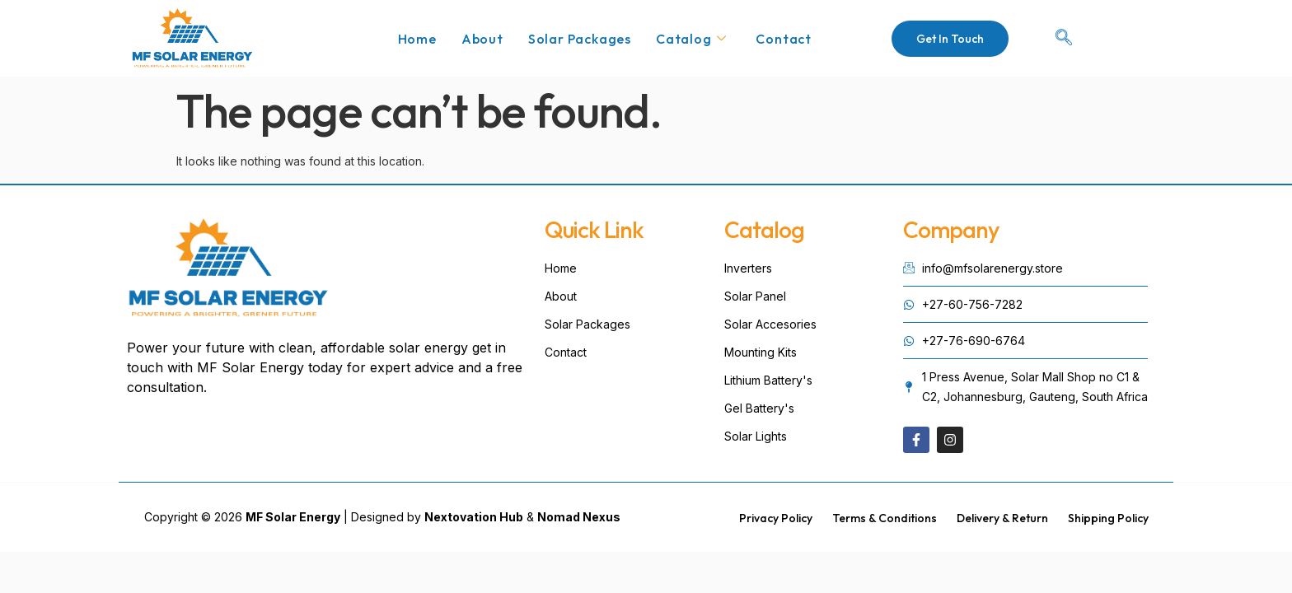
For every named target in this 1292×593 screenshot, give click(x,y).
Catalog (691, 39)
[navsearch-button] (1063, 38)
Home (417, 38)
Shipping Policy (1108, 518)
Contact (784, 38)
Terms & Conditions (884, 518)
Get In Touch (950, 38)
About (482, 38)
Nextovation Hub (473, 517)
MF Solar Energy (293, 517)
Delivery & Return (1002, 518)
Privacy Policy (775, 518)
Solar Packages (579, 38)
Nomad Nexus (578, 517)
